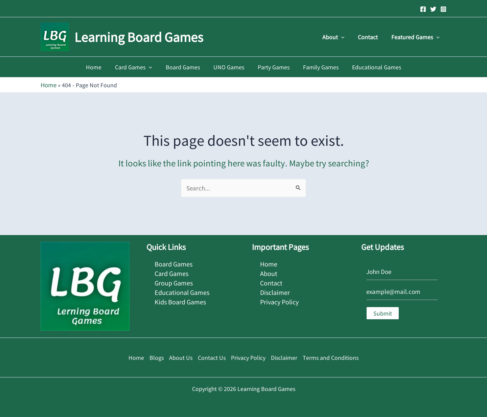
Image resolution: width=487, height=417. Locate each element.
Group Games (174, 280)
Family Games (315, 67)
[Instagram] (443, 9)
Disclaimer (275, 289)
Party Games (271, 67)
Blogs (156, 356)
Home (102, 67)
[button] (348, 36)
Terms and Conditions (330, 356)
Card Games (139, 67)
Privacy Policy (279, 298)
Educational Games (368, 67)
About (340, 36)
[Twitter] (433, 9)
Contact (372, 37)
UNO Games (228, 67)
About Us (180, 356)
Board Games (185, 67)
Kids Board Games (180, 298)
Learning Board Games (138, 36)
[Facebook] (423, 9)
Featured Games (417, 36)
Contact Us (212, 356)
